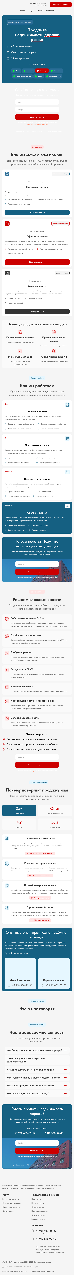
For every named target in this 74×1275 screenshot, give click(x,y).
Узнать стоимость (37, 117)
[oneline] (37, 102)
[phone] (37, 109)
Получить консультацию (37, 572)
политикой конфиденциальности (37, 124)
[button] (30, 10)
